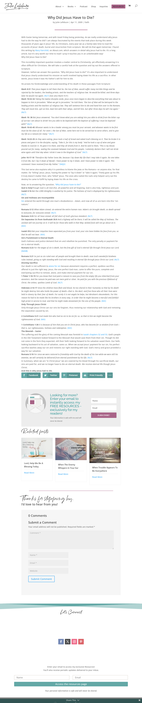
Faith (87, 22)
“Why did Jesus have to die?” (68, 184)
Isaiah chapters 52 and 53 (95, 334)
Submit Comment (41, 579)
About (58, 7)
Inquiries (104, 7)
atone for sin (54, 266)
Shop (93, 7)
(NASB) (24, 251)
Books (70, 7)
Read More (29, 472)
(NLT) (47, 95)
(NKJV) (62, 164)
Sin (22, 201)
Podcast (84, 7)
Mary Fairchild (42, 50)
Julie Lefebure (62, 22)
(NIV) (23, 226)
